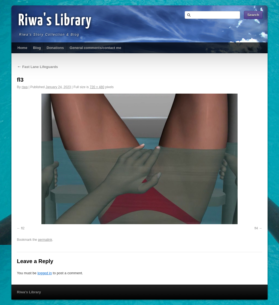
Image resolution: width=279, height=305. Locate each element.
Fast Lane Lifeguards (37, 67)
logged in (44, 273)
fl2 (23, 228)
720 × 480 (97, 87)
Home (22, 48)
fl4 (256, 228)
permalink (45, 240)
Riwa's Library (55, 21)
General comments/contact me (95, 48)
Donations (55, 48)
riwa (25, 87)
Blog (37, 48)
